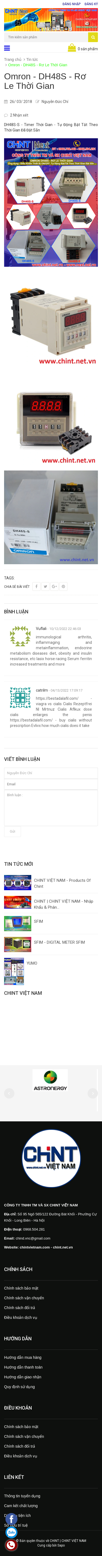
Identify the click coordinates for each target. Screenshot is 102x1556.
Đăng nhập (72, 4)
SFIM (38, 921)
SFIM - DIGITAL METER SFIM (59, 942)
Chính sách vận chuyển (24, 1298)
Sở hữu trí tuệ (16, 1525)
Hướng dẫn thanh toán (23, 1367)
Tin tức (32, 59)
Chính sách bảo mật (21, 1288)
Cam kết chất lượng (21, 1506)
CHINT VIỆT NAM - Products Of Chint (62, 883)
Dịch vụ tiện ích (17, 1515)
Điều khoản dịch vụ (20, 1317)
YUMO (32, 963)
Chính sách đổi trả (19, 1308)
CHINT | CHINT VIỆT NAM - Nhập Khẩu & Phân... (63, 904)
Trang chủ (12, 59)
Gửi (12, 831)
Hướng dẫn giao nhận (22, 1377)
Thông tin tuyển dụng (22, 1496)
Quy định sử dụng (19, 1387)
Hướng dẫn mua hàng (22, 1357)
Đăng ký (91, 4)
